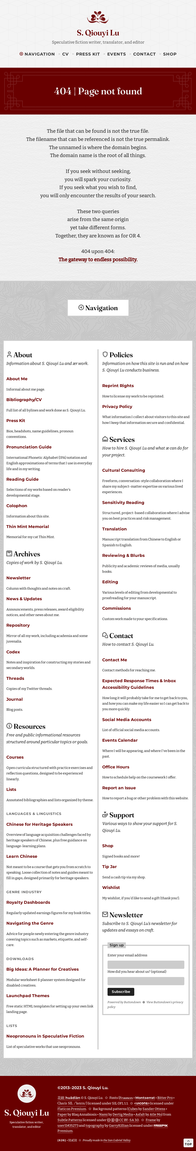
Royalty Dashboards (28, 902)
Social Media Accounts (126, 719)
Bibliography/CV (24, 399)
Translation (114, 528)
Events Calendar (120, 739)
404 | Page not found (98, 91)
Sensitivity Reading (123, 502)
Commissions (116, 608)
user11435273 (67, 1125)
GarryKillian (119, 1125)
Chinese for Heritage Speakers (39, 824)
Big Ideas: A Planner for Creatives (42, 968)
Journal (14, 698)
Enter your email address (127, 955)
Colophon (16, 505)
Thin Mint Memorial (27, 526)
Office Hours (115, 766)
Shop (170, 54)
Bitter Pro (165, 1097)
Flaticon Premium (71, 1109)
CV (65, 54)
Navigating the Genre (30, 922)
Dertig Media (123, 1114)
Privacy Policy (117, 406)
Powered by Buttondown (124, 1003)
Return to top (98, 328)
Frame (151, 1120)
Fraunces (126, 1097)
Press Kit (88, 54)
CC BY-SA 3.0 (123, 1120)
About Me (17, 378)
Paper (62, 1114)
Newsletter (18, 577)
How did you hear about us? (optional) (137, 972)
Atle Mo (156, 1114)
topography (95, 1125)
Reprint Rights (118, 385)
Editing (110, 581)
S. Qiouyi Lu (98, 33)
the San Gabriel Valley (116, 1140)
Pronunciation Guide (29, 446)
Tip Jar (109, 866)
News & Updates (24, 598)
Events (116, 54)
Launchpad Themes (27, 995)
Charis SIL (71, 1103)
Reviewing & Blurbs (123, 555)
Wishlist (111, 887)
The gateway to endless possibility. (98, 260)
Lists (11, 789)
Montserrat (145, 1097)
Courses (15, 756)
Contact (144, 54)
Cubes (133, 1109)
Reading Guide (22, 479)
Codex (13, 651)
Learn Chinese (21, 856)
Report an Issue (119, 787)
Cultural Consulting (123, 470)
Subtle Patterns (69, 1120)
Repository (18, 624)
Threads (15, 678)
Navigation (37, 54)
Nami (103, 1114)
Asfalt (140, 1114)
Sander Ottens (153, 1109)
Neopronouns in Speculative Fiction (45, 1035)
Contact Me (114, 659)
